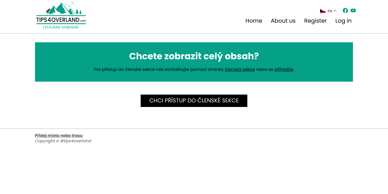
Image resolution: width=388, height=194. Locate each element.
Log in (343, 21)
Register (315, 21)
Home (253, 21)
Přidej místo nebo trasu (58, 135)
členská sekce (240, 69)
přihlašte (283, 69)
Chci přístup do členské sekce (194, 101)
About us (283, 21)
